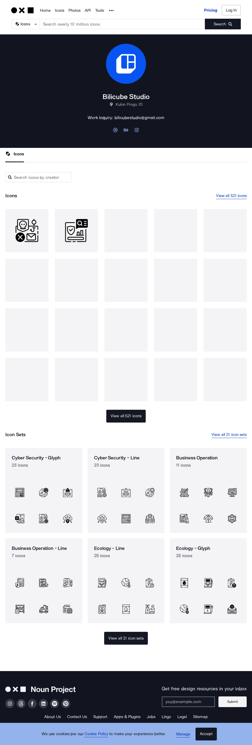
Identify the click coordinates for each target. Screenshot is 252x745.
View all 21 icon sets (229, 434)
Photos (74, 10)
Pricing (210, 10)
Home (45, 10)
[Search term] (122, 24)
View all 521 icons (231, 195)
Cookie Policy (97, 735)
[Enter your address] (189, 701)
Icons (59, 10)
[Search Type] (25, 24)
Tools (99, 10)
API (88, 10)
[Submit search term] (223, 24)
